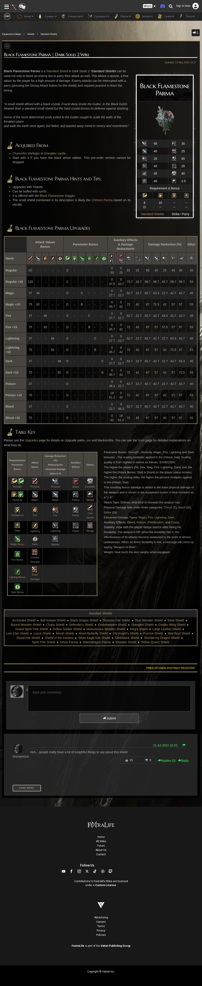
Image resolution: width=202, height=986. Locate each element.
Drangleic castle (55, 153)
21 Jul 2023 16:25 (165, 745)
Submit (109, 718)
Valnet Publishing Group (115, 945)
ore (88, 440)
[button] (149, 6)
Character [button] (72, 16)
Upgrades (31, 440)
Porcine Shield (153, 633)
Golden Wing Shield (171, 624)
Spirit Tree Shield (43, 642)
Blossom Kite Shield (116, 620)
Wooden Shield (126, 642)
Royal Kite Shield (28, 638)
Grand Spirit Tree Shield (31, 629)
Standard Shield (57, 71)
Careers (101, 921)
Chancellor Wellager (26, 153)
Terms (101, 926)
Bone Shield (176, 620)
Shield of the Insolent (59, 638)
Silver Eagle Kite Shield (94, 638)
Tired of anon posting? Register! (170, 668)
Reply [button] (183, 760)
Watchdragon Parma (97, 642)
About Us (101, 850)
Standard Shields (48, 34)
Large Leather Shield (166, 629)
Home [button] (25, 16)
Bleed (131, 522)
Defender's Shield (81, 624)
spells (43, 191)
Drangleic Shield (142, 624)
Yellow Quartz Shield (155, 642)
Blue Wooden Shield (149, 620)
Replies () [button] (167, 760)
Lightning (160, 517)
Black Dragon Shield (84, 620)
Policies (101, 934)
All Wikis (101, 841)
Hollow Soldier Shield (67, 629)
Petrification (155, 522)
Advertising (101, 917)
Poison (141, 522)
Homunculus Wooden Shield (106, 629)
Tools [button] (186, 16)
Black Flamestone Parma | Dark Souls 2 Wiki (46, 54)
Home (101, 837)
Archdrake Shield (23, 620)
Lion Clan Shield (17, 633)
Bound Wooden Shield (26, 624)
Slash (181, 507)
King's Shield (139, 629)
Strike (107, 512)
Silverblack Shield (127, 638)
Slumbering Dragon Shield (161, 638)
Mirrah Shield (65, 633)
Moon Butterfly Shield (93, 633)
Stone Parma (69, 642)
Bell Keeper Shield (53, 620)
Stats (141, 440)
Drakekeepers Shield (112, 624)
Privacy (101, 930)
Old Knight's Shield (125, 633)
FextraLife (78, 945)
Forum (101, 845)
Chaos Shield (55, 624)
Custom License (105, 885)
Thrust (168, 507)
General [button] (47, 16)
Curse (175, 522)
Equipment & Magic (11, 34)
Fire (150, 517)
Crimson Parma (102, 200)
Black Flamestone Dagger (57, 195)
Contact (101, 854)
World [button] (144, 16)
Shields (30, 34)
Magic (142, 517)
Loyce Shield (42, 633)
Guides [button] (165, 16)
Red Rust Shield (179, 633)
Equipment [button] (98, 16)
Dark (171, 517)
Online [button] (122, 16)
